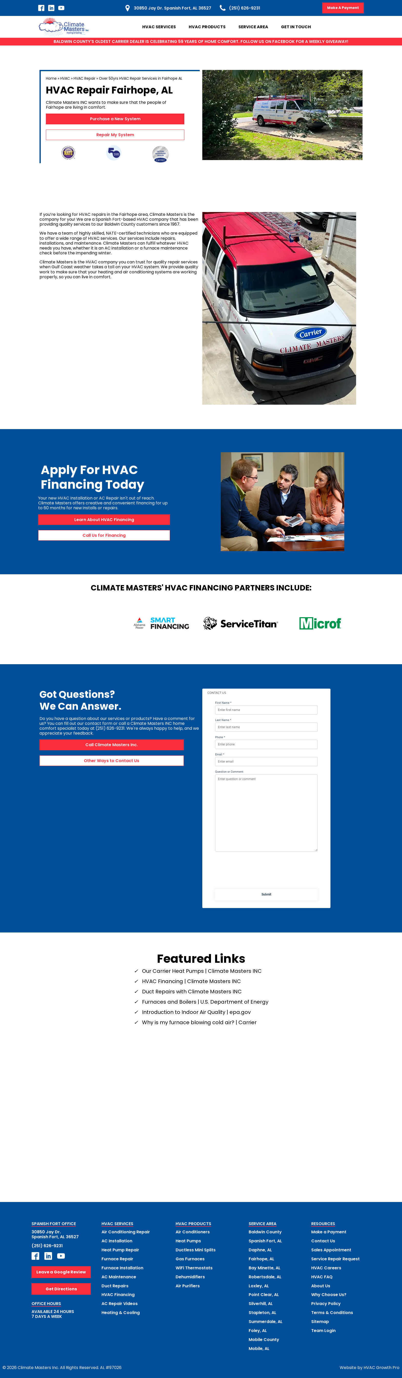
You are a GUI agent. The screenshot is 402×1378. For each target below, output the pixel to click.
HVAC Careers (326, 1267)
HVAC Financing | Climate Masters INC (191, 981)
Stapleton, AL (262, 1310)
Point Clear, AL (264, 1293)
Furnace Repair (117, 1258)
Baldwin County (265, 1231)
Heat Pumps (188, 1240)
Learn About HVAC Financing (104, 520)
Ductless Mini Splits (196, 1249)
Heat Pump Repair (120, 1249)
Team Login (323, 1328)
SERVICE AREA (262, 1224)
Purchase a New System (115, 119)
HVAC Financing (118, 1293)
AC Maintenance (119, 1275)
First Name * (223, 703)
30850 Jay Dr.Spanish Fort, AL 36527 (55, 1234)
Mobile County (264, 1337)
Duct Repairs (115, 1284)
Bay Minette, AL (264, 1267)
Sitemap (320, 1319)
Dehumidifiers (190, 1275)
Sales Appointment (331, 1249)
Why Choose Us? (328, 1293)
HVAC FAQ (322, 1275)
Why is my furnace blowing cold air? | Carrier (199, 1022)
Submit (266, 894)
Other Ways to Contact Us (111, 761)
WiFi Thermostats (194, 1267)
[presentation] (266, 871)
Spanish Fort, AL (265, 1240)
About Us (320, 1284)
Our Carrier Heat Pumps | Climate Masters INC (202, 971)
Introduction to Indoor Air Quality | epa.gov (196, 1012)
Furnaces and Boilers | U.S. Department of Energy (205, 1001)
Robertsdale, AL (265, 1275)
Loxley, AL (259, 1284)
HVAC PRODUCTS (193, 1224)
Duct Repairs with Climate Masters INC (192, 991)
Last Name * (223, 720)
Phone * (220, 737)
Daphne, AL (260, 1249)
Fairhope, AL (261, 1258)
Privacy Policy (326, 1302)
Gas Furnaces (190, 1258)
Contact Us (323, 1240)
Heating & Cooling (121, 1310)
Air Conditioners (193, 1231)
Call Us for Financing (104, 535)
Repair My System (115, 135)
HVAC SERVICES (117, 1224)
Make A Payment (342, 8)
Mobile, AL (259, 1346)
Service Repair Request (335, 1258)
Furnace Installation (122, 1267)
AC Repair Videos (120, 1302)
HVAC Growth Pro (381, 1365)
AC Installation (117, 1240)
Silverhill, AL (261, 1302)
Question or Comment (229, 772)
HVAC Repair (84, 78)
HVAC (65, 78)
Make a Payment (328, 1231)
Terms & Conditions (332, 1310)
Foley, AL (258, 1328)
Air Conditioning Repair (126, 1231)
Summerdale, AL (266, 1319)
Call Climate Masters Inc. (111, 745)
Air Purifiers (188, 1284)
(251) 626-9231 (47, 1245)
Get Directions (61, 1289)
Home (51, 78)
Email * (219, 754)
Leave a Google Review (61, 1272)
